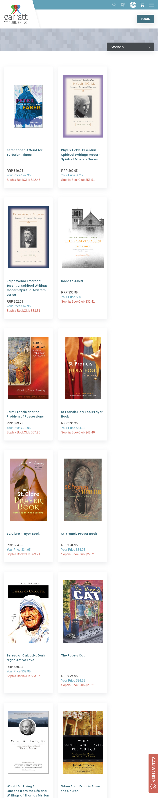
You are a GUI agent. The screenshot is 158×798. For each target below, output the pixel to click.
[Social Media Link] (121, 768)
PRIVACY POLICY (77, 759)
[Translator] (123, 4)
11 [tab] (107, 735)
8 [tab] (90, 735)
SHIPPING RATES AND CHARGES (78, 768)
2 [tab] (56, 735)
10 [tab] (102, 735)
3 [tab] (62, 735)
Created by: (104, 786)
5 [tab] (73, 735)
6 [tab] (79, 735)
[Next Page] (89, 564)
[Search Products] (114, 4)
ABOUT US (78, 755)
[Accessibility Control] (133, 5)
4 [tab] (68, 735)
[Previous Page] (68, 564)
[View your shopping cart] (142, 5)
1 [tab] (50, 735)
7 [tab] (85, 735)
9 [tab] (96, 735)
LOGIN (145, 19)
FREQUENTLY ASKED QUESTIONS (78, 764)
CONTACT (129, 756)
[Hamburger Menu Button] (151, 4)
